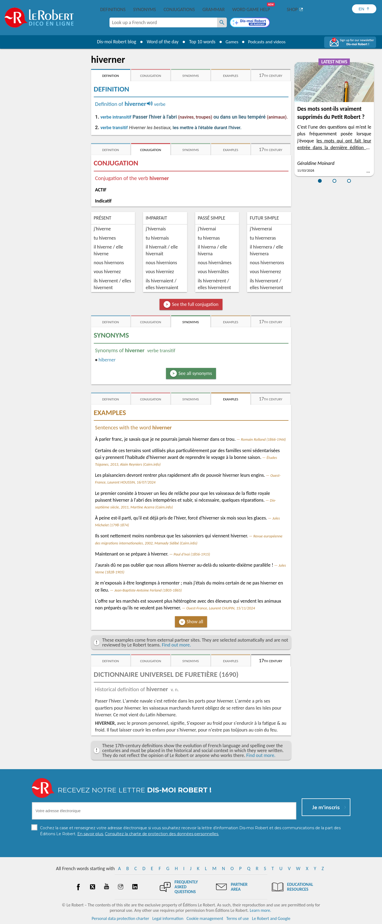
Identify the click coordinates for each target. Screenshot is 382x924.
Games (230, 42)
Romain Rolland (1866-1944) (263, 439)
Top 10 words (200, 42)
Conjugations (179, 9)
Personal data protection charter (120, 918)
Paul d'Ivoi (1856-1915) (192, 554)
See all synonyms (195, 373)
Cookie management (205, 918)
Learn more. (260, 910)
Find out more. (176, 645)
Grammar (213, 9)
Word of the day (160, 42)
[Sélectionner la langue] (364, 8)
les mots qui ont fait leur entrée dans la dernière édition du (334, 147)
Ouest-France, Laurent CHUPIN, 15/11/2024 (220, 608)
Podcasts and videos (267, 42)
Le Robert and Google (271, 918)
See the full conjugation (195, 304)
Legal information (167, 918)
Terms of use (237, 918)
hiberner (106, 360)
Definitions (113, 9)
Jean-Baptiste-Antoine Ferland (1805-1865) (148, 590)
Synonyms (144, 9)
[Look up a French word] (222, 22)
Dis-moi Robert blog (114, 42)
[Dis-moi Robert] (250, 23)
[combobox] (163, 22)
